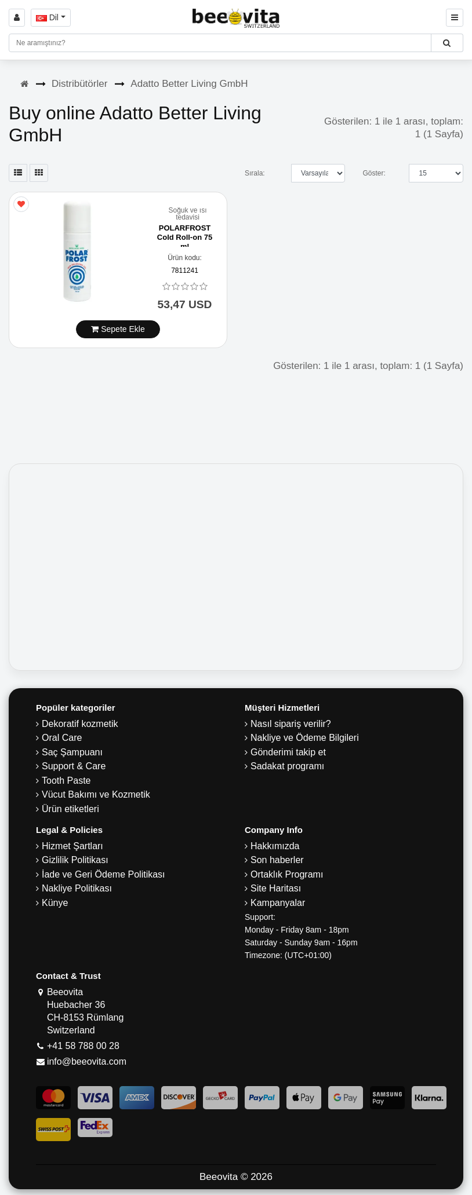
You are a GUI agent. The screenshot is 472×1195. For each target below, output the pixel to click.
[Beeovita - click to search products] (447, 42)
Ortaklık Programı (286, 874)
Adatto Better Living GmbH (189, 83)
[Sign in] (17, 18)
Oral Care (62, 738)
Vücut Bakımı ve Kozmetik (96, 794)
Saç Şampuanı (72, 752)
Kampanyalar (277, 903)
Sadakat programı (287, 766)
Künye (55, 903)
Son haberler (277, 860)
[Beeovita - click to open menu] (454, 18)
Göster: (373, 173)
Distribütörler (79, 83)
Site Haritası (275, 888)
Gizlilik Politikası (75, 860)
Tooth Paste (66, 780)
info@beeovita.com (86, 1061)
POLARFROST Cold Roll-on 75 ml (184, 237)
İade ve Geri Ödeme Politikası (103, 874)
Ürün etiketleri (70, 809)
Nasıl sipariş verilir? (290, 724)
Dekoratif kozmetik (80, 724)
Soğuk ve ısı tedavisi (187, 214)
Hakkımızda (274, 846)
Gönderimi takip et (288, 752)
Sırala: (255, 173)
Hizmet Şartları (72, 846)
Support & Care (74, 766)
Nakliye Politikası (77, 888)
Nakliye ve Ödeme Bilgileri (304, 738)
